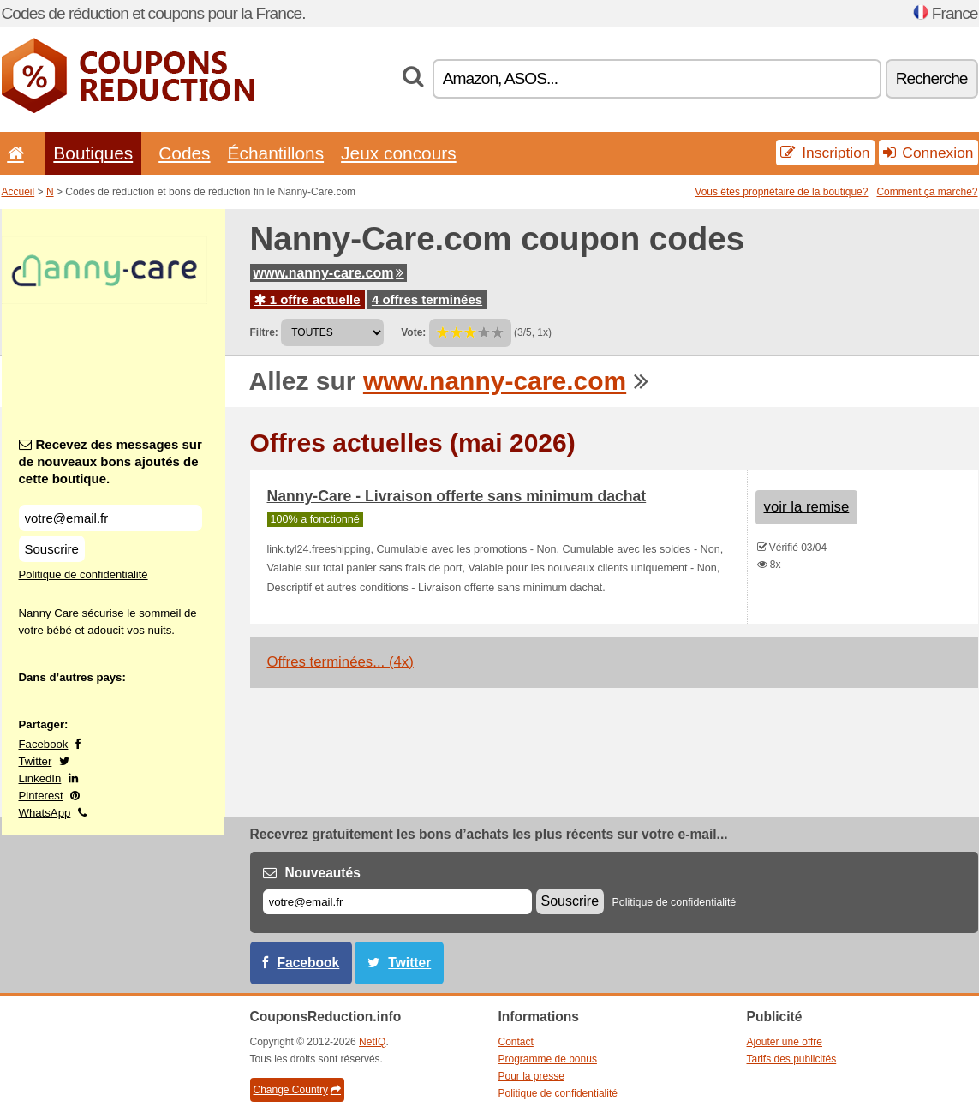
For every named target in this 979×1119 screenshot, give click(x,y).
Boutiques (93, 153)
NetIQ (372, 1042)
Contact (516, 1042)
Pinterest (41, 795)
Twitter (35, 761)
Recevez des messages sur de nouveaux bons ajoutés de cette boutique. (110, 461)
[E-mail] (397, 901)
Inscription (824, 152)
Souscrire (52, 549)
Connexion (928, 152)
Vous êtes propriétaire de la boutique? (781, 192)
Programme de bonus (547, 1059)
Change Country (297, 1090)
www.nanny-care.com (329, 273)
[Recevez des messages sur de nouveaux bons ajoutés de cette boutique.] (110, 518)
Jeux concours (399, 153)
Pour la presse (531, 1076)
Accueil (18, 192)
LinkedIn (40, 778)
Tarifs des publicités (792, 1059)
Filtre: (264, 332)
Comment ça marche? (926, 192)
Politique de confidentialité (83, 574)
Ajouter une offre (785, 1042)
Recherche (932, 78)
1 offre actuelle (307, 299)
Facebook (44, 744)
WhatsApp (45, 812)
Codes (184, 153)
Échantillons (276, 153)
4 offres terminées (427, 299)
